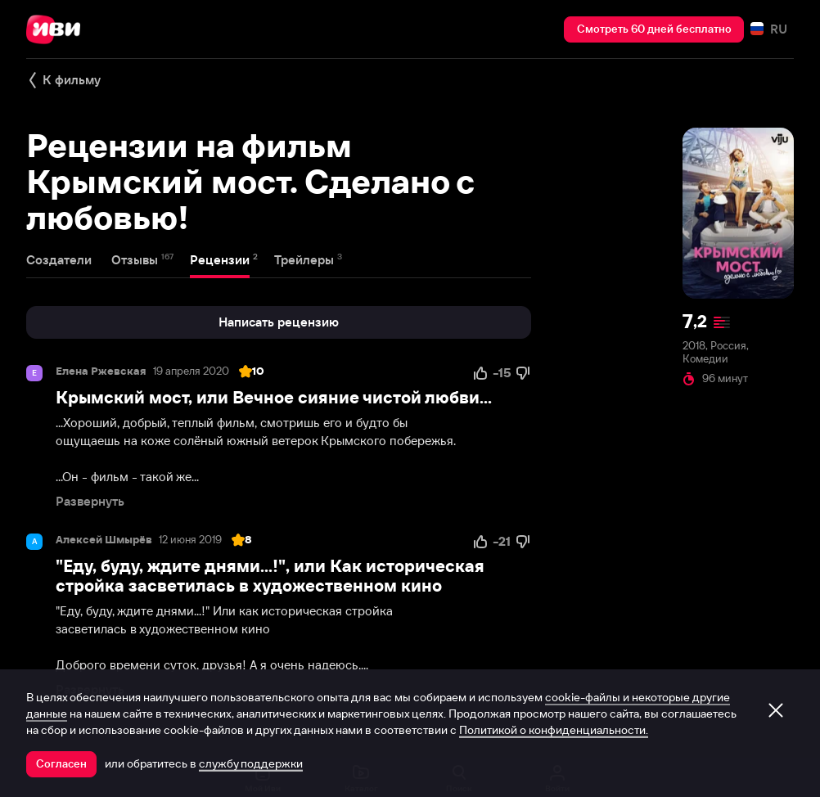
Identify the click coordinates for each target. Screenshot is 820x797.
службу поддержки (251, 763)
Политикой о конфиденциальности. (553, 729)
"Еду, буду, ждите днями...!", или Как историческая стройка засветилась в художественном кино (270, 575)
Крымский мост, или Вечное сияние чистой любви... (274, 397)
